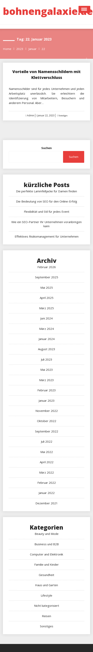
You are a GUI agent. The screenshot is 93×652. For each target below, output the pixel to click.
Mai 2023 (46, 370)
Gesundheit (46, 575)
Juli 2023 (46, 359)
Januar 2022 (47, 493)
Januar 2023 (47, 400)
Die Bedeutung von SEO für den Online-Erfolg (46, 201)
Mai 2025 (46, 287)
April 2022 (46, 462)
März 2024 (46, 329)
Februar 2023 (46, 390)
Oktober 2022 (46, 421)
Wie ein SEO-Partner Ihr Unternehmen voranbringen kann (46, 224)
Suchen (46, 148)
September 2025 (46, 277)
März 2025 (46, 308)
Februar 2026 (46, 267)
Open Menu (84, 9)
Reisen (46, 616)
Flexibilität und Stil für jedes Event (46, 211)
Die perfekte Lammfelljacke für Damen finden (46, 191)
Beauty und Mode (47, 534)
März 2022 (46, 472)
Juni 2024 (46, 318)
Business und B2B (46, 544)
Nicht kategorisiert (46, 606)
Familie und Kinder (46, 564)
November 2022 (46, 411)
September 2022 (46, 431)
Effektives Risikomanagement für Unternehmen (47, 236)
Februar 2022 (46, 483)
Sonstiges (63, 115)
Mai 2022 (46, 452)
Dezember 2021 (46, 503)
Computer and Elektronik (46, 554)
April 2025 (46, 298)
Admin (30, 115)
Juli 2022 (46, 441)
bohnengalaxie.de (48, 11)
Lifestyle (46, 595)
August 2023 (46, 349)
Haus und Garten (46, 585)
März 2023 (46, 380)
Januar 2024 (47, 339)
